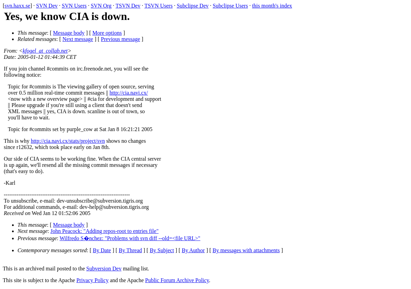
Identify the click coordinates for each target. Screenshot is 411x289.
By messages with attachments (246, 250)
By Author (193, 250)
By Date (102, 250)
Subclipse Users (230, 6)
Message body (69, 33)
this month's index (272, 6)
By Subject (162, 250)
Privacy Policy (93, 280)
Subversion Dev (104, 268)
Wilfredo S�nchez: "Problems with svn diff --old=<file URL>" (130, 238)
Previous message (120, 39)
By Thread (130, 250)
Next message (77, 39)
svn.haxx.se (17, 6)
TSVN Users (158, 6)
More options (107, 33)
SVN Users (74, 6)
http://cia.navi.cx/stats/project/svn (68, 141)
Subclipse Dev (193, 6)
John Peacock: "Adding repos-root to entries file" (104, 231)
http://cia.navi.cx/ (128, 93)
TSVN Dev (128, 6)
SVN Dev (47, 6)
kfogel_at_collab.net (45, 51)
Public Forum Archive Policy (177, 280)
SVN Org (101, 6)
